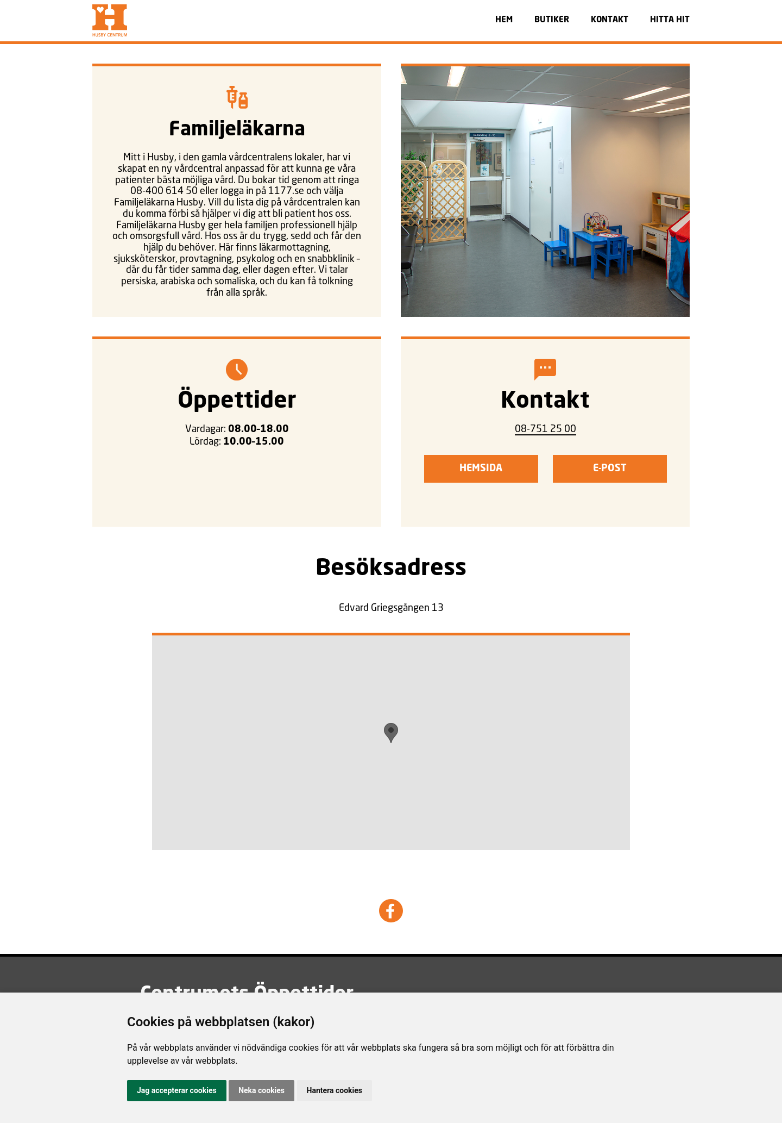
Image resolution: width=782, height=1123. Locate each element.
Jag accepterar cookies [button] (177, 1090)
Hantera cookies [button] (334, 1090)
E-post (610, 468)
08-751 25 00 (545, 428)
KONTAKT (609, 20)
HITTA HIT (670, 20)
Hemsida (480, 468)
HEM (504, 20)
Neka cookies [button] (261, 1090)
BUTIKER (551, 20)
